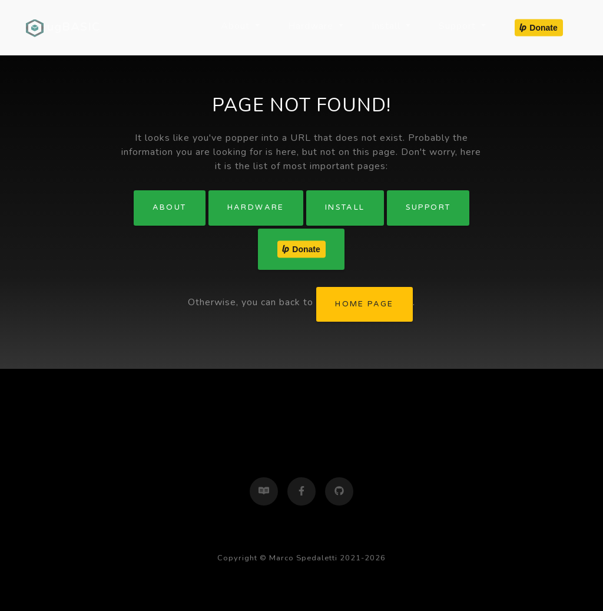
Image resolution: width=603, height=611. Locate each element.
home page (364, 304)
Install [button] (387, 25)
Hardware (255, 207)
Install (345, 207)
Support (428, 207)
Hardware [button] (312, 25)
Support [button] (459, 25)
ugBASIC (63, 28)
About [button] (237, 25)
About (170, 207)
